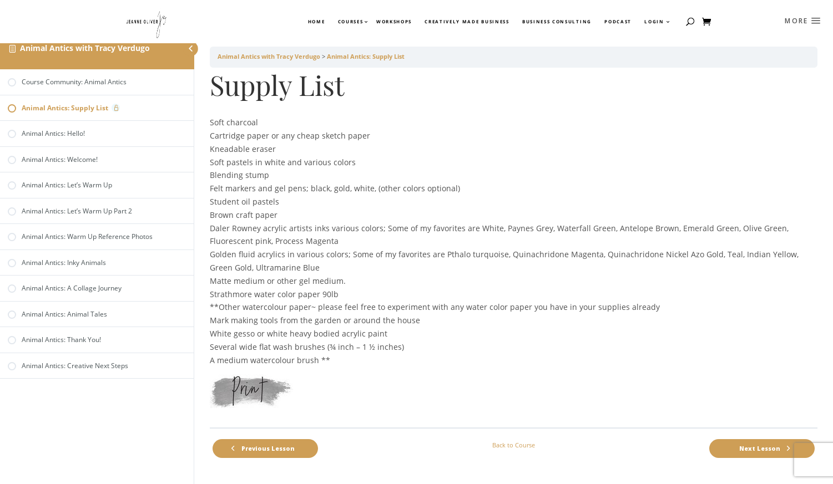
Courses (350, 21)
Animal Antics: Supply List (366, 56)
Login (654, 21)
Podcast (618, 21)
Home (316, 21)
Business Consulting (557, 21)
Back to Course (513, 445)
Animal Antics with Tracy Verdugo (85, 48)
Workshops (394, 21)
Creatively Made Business (467, 21)
